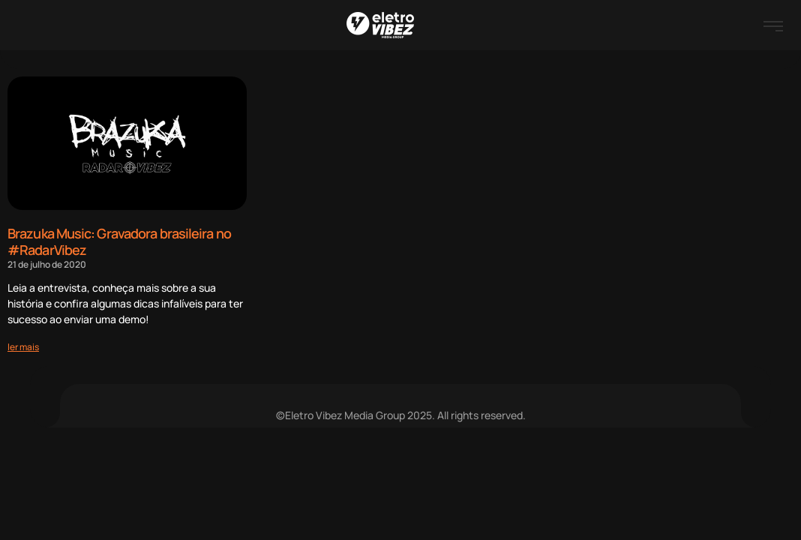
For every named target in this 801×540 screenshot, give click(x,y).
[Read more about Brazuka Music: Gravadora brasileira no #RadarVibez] (23, 346)
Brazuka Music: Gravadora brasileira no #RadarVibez (119, 242)
